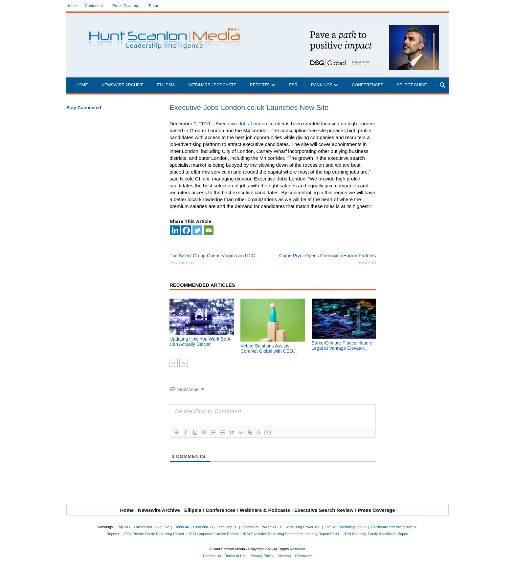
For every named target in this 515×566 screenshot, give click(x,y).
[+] (267, 432)
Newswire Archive (122, 85)
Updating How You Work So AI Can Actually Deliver (200, 341)
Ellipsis (166, 85)
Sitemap (284, 556)
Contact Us (94, 6)
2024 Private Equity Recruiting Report (153, 534)
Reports (260, 85)
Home (71, 6)
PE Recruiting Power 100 (300, 527)
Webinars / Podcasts (212, 85)
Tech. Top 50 (227, 527)
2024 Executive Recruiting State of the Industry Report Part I (290, 534)
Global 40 (181, 527)
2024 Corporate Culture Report (213, 534)
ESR (293, 85)
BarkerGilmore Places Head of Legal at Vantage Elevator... (343, 345)
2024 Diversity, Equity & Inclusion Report (376, 534)
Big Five (162, 527)
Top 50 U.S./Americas (134, 527)
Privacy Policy (262, 556)
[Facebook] (186, 230)
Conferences (367, 85)
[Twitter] (197, 230)
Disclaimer (303, 556)
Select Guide (412, 85)
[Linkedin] (175, 230)
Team (153, 6)
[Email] (208, 230)
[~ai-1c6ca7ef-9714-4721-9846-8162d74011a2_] (370, 28)
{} (258, 432)
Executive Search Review (323, 510)
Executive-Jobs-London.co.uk (247, 123)
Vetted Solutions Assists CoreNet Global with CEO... (268, 348)
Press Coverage (126, 6)
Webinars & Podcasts (265, 510)
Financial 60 (203, 527)
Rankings (321, 85)
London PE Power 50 (259, 527)
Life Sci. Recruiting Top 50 (346, 527)
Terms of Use (236, 556)
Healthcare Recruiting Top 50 (394, 527)
